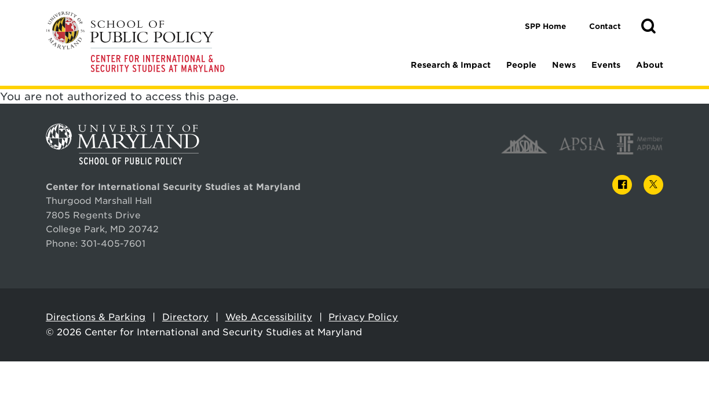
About (649, 65)
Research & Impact (451, 65)
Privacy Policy (363, 317)
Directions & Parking (95, 317)
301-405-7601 (113, 243)
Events (605, 65)
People (521, 65)
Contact (605, 26)
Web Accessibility (268, 317)
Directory (185, 317)
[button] (648, 27)
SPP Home (545, 26)
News (564, 65)
